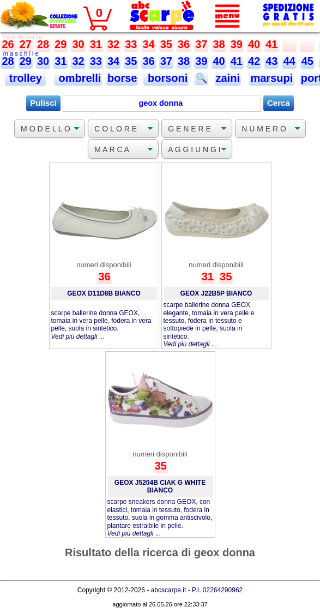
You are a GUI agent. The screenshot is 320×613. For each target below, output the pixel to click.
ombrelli (78, 78)
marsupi (271, 78)
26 (8, 44)
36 (184, 44)
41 (271, 44)
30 (78, 44)
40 (254, 44)
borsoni (166, 78)
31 (96, 44)
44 (289, 61)
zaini (228, 78)
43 (271, 61)
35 (166, 44)
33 (131, 44)
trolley (25, 78)
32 (113, 44)
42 (254, 61)
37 (201, 44)
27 (26, 44)
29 (61, 44)
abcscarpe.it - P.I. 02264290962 (197, 590)
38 (219, 44)
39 (237, 44)
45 (307, 61)
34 (148, 44)
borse (122, 78)
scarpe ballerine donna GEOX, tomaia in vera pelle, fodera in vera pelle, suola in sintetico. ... (101, 324)
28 (43, 44)
